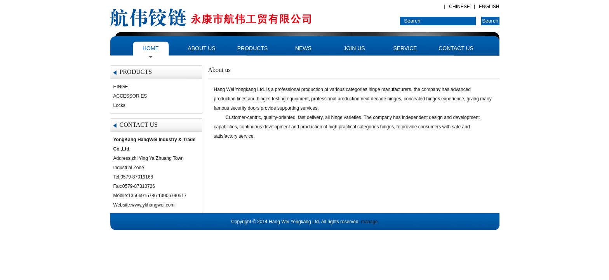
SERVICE (405, 48)
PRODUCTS (252, 48)
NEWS (303, 48)
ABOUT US (201, 48)
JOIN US (354, 48)
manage (369, 221)
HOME (151, 48)
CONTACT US (455, 48)
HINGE (120, 86)
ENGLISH (489, 6)
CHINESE (459, 6)
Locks (119, 105)
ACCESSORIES (130, 96)
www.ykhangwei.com (152, 205)
